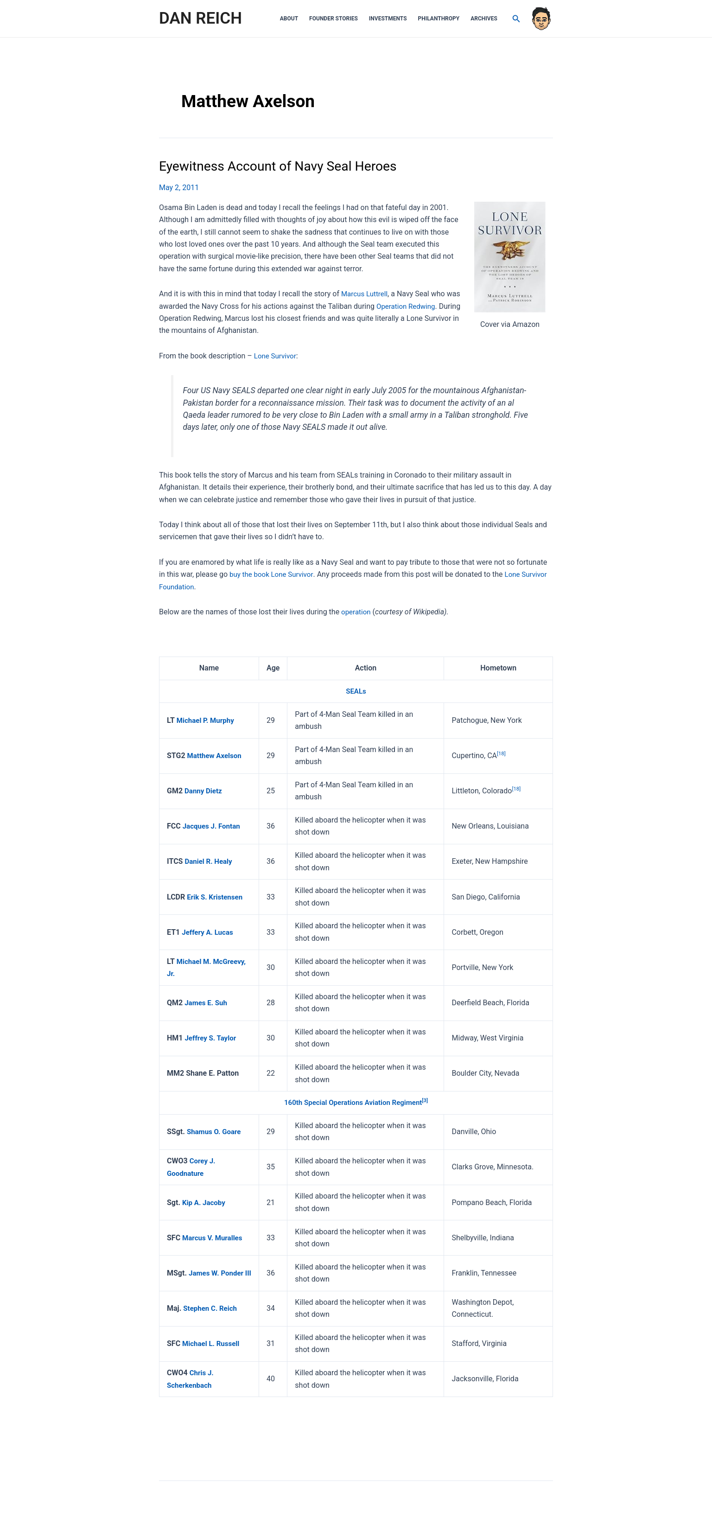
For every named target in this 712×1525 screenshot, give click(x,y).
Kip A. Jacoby (205, 1202)
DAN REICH (200, 18)
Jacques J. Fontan (213, 826)
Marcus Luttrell (365, 293)
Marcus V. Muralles (214, 1237)
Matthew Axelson (216, 755)
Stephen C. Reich (211, 1307)
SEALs (356, 690)
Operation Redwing (407, 305)
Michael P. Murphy (207, 719)
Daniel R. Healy (209, 861)
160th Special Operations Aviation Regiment (353, 1102)
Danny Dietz (204, 790)
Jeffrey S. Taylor (211, 1037)
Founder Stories (333, 18)
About (289, 18)
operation (357, 611)
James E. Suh (207, 1002)
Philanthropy (439, 18)
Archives (483, 18)
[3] (429, 1100)
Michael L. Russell (212, 1343)
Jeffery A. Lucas (209, 931)
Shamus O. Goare (215, 1131)
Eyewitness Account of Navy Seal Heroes (285, 166)
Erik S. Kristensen (216, 896)
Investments (388, 18)
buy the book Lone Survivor (273, 574)
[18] (502, 753)
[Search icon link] (516, 19)
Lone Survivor (276, 355)
